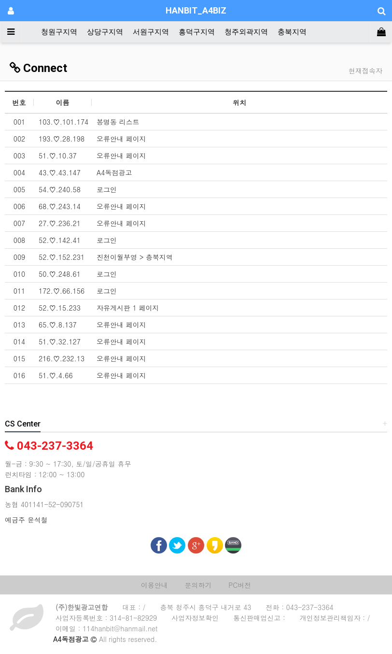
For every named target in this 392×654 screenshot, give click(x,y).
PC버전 (239, 585)
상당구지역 (105, 32)
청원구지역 (59, 32)
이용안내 (154, 585)
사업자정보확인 (195, 618)
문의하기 (197, 585)
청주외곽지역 (246, 32)
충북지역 (292, 32)
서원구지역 (151, 32)
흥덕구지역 (197, 32)
